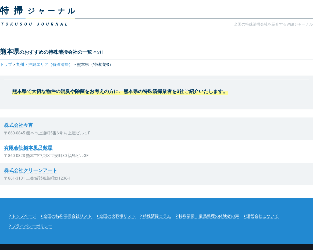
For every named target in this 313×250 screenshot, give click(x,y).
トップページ (24, 216)
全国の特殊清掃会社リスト (67, 216)
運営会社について (262, 216)
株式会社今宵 (18, 125)
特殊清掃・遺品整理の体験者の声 (209, 216)
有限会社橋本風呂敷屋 (28, 148)
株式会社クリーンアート (30, 170)
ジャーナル (39, 11)
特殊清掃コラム (157, 216)
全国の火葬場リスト (117, 216)
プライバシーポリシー (32, 226)
